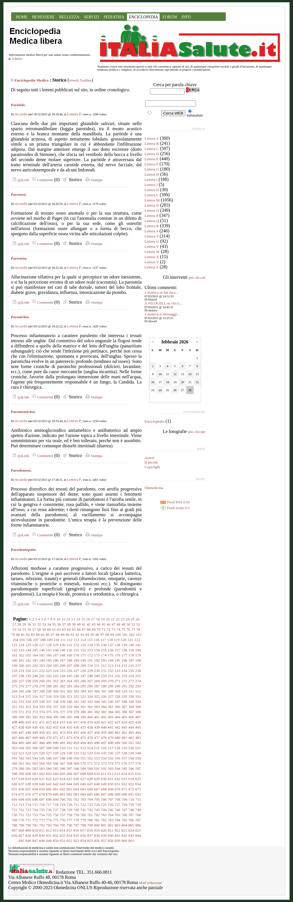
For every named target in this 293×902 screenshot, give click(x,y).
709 (124, 799)
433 (56, 727)
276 (21, 686)
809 (28, 830)
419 (90, 722)
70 (98, 629)
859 (117, 840)
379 (76, 712)
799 (90, 825)
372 (28, 712)
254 (131, 676)
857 (104, 840)
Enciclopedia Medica (32, 80)
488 (42, 743)
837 (90, 835)
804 (124, 825)
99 (112, 634)
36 (59, 624)
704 (90, 799)
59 (44, 629)
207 (69, 665)
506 (35, 748)
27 (14, 624)
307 (104, 691)
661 (56, 789)
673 (138, 789)
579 (14, 768)
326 (104, 696)
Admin (16, 58)
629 (97, 779)
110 (56, 640)
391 (28, 717)
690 (124, 794)
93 (82, 634)
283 (69, 686)
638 (28, 784)
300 (56, 691)
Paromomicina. (23, 412)
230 (97, 670)
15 (83, 619)
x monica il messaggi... (162, 314)
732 (21, 810)
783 (111, 820)
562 (28, 763)
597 (138, 768)
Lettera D (151, 154)
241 (42, 676)
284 (76, 686)
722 (83, 804)
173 (97, 655)
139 (124, 645)
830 (42, 835)
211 (97, 665)
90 (67, 634)
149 (63, 650)
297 (35, 691)
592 (104, 768)
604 (56, 774)
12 (68, 619)
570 (83, 763)
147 (49, 650)
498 (111, 743)
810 (35, 830)
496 (97, 743)
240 (35, 676)
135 (97, 645)
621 (42, 779)
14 (78, 619)
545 (42, 758)
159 (131, 650)
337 (49, 701)
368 (131, 707)
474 (76, 737)
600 (28, 774)
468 (35, 737)
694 (21, 799)
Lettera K (151, 190)
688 (111, 794)
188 (69, 660)
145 (35, 650)
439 (97, 727)
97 (102, 634)
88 (58, 634)
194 (111, 660)
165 (42, 655)
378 (69, 712)
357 (56, 707)
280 (49, 686)
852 (69, 840)
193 (104, 660)
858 (111, 840)
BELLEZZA (69, 17)
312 (138, 691)
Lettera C (151, 149)
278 (35, 686)
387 (131, 712)
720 (69, 804)
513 (83, 748)
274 (138, 681)
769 (14, 820)
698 (49, 799)
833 (63, 835)
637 (21, 784)
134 (90, 645)
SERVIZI (91, 17)
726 (111, 804)
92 (77, 634)
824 (131, 830)
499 (117, 743)
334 (28, 701)
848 (42, 840)
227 (76, 670)
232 (111, 670)
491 (63, 743)
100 (118, 634)
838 (97, 835)
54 (19, 629)
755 (49, 815)
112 (70, 640)
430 (35, 727)
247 (83, 676)
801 (104, 825)
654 (138, 784)
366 (117, 707)
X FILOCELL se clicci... (163, 303)
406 (131, 717)
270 (111, 681)
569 (76, 763)
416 (69, 722)
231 (104, 670)
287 (97, 686)
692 (138, 794)
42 (88, 624)
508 (49, 748)
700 (63, 799)
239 (28, 676)
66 (79, 629)
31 (34, 624)
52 (138, 624)
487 (35, 743)
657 (28, 789)
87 (52, 634)
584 (49, 768)
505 (28, 748)
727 (117, 804)
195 (117, 660)
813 (55, 830)
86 (48, 634)
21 (112, 619)
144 (28, 650)
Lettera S (151, 231)
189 (76, 660)
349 (131, 701)
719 (63, 804)
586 (63, 768)
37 (64, 624)
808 (21, 830)
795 (63, 825)
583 (42, 768)
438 (90, 727)
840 (111, 835)
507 (42, 748)
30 (29, 624)
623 (56, 779)
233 (117, 670)
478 (104, 737)
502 (138, 743)
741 (83, 810)
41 (84, 624)
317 (42, 696)
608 (83, 774)
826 (14, 835)
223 (49, 670)
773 (42, 820)
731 (14, 810)
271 (117, 681)
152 (83, 650)
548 (63, 758)
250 (104, 676)
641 (49, 784)
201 (28, 665)
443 (124, 727)
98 (107, 634)
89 (62, 634)
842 (124, 835)
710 (131, 799)
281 (56, 686)
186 (56, 660)
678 (42, 794)
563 (35, 763)
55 (24, 629)
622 (49, 779)
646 (83, 784)
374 (42, 712)
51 (133, 624)
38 (69, 624)
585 (56, 768)
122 (137, 640)
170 (76, 655)
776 (63, 820)
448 (28, 732)
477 (97, 737)
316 (35, 696)
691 (131, 794)
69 (93, 629)
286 (90, 686)
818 (90, 830)
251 (111, 676)
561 (21, 763)
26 (137, 619)
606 (69, 774)
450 (42, 732)
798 (83, 825)
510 (63, 748)
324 (90, 696)
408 (14, 722)
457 (90, 732)
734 (35, 810)
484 (14, 743)
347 (117, 701)
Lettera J (151, 185)
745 (111, 810)
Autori (149, 458)
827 (21, 835)
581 (28, 768)
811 (42, 830)
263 (63, 681)
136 (104, 645)
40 (79, 624)
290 (117, 686)
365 (111, 707)
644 (69, 784)
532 (83, 753)
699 (56, 799)
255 (138, 676)
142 (14, 650)
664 (76, 789)
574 (111, 763)
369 (138, 707)
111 (63, 640)
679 (49, 794)
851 (63, 840)
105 (22, 640)
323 (83, 696)
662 (63, 789)
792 (42, 825)
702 (76, 799)
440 (104, 727)
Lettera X (151, 257)
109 (49, 640)
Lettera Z (151, 267)
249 (97, 676)
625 (69, 779)
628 (90, 779)
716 (42, 804)
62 (59, 629)
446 (14, 732)
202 (35, 665)
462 (124, 732)
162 (21, 655)
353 (28, 707)
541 (14, 758)
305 (90, 691)
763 (104, 815)
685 (90, 794)
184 (42, 660)
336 (42, 701)
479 (111, 737)
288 (104, 686)
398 (76, 717)
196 (124, 660)
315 (28, 696)
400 (90, 717)
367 (124, 707)
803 (117, 825)
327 (111, 696)
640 (42, 784)
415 (62, 722)
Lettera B (151, 143)
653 (131, 784)
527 (49, 753)
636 (14, 784)
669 (111, 789)
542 (21, 758)
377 (63, 712)
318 (49, 696)
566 (56, 763)
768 (138, 815)
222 (42, 670)
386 (124, 712)
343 (90, 701)
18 (98, 619)
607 (76, 774)
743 (97, 810)
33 (44, 624)
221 (35, 670)
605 (63, 774)
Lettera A (151, 138)
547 (56, 758)
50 (128, 624)
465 (14, 737)
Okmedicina (153, 488)
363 (97, 707)
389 (14, 717)
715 (35, 804)
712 (14, 804)
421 (103, 722)
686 (97, 794)
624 (63, 779)
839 (104, 835)
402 (104, 717)
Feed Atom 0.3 (174, 508)
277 (28, 686)
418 (83, 722)
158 (124, 650)
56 (29, 629)
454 (69, 732)
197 (131, 660)
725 (104, 804)
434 (63, 727)
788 (14, 825)
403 (111, 717)
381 (90, 712)
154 (97, 650)
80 (18, 634)
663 (69, 789)
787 (138, 820)
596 (131, 768)
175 (111, 655)
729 (131, 804)
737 (56, 810)
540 (138, 753)
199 (14, 665)
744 (104, 810)
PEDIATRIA (114, 17)
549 (69, 758)
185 (49, 660)
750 (14, 815)
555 (111, 758)
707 (111, 799)
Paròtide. (18, 105)
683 (76, 794)
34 (49, 624)
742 (90, 810)
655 (14, 789)
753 (35, 815)
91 (72, 634)
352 (21, 707)
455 (76, 732)
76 (128, 629)
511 (69, 748)
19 (103, 619)
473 (69, 737)
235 (131, 670)
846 (28, 840)
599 (21, 774)
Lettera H (151, 174)
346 (111, 701)
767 (131, 815)
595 (124, 768)
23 (122, 619)
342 (83, 701)
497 (104, 743)
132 (76, 645)
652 (124, 784)
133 (83, 645)
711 (138, 799)
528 (56, 753)
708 (117, 799)
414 (55, 722)
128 (49, 645)
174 (104, 655)
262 (56, 681)
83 (33, 634)
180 (14, 660)
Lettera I (151, 179)
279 (42, 686)
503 (14, 748)
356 (49, 707)
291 (124, 686)
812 (49, 830)
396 (63, 717)
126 (35, 645)
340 (69, 701)
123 (14, 645)
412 (42, 722)
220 (28, 670)
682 (69, 794)
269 (104, 681)
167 (56, 655)
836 (83, 835)
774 (49, 820)
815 (69, 830)
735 (42, 810)
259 (35, 681)
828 (28, 835)
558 (131, 758)
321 (69, 696)
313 (14, 696)
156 (111, 650)
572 (97, 763)
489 (49, 743)
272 (124, 681)
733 (28, 810)
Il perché (151, 462)
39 (74, 624)
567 (63, 763)
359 (69, 707)
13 (73, 619)
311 (131, 691)
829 (35, 835)
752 (28, 815)
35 (54, 624)
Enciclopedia (154, 421)
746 (117, 810)
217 (138, 665)
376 (56, 712)
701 (69, 799)
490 (56, 743)
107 (36, 640)
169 (69, 655)
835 (76, 835)
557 (124, 758)
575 (117, 763)
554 (104, 758)
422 (110, 722)
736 (49, 810)
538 (124, 753)
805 (131, 825)
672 (131, 789)
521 (138, 748)
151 (76, 650)
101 (125, 634)
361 (83, 707)
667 (97, 789)
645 (76, 784)
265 (76, 681)
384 (111, 712)
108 (42, 640)
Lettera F (151, 164)
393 (42, 717)
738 (63, 810)
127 (42, 645)
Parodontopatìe (23, 549)
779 (83, 820)
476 (90, 737)
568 (69, 763)
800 (97, 825)
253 (124, 676)
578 (138, 763)
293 (138, 686)
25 (132, 619)
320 (63, 696)
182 (28, 660)
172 (90, 655)
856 (97, 840)
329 (124, 696)
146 (42, 650)
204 (49, 665)
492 (69, 743)
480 (117, 737)
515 (97, 748)
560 (14, 763)
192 (97, 660)
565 (49, 763)
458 (97, 732)
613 (117, 774)
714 (28, 804)
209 (83, 665)
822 (117, 830)
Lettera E (151, 159)
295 (21, 691)
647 (90, 784)
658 (35, 789)
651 (117, 784)
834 (69, 835)
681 (63, 794)
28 (19, 624)
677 (35, 794)
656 (21, 789)
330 (131, 696)
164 (35, 655)
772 (35, 820)
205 (56, 665)
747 (124, 810)
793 (49, 825)
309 (117, 691)
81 (23, 634)
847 (35, 840)
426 (138, 722)
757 (63, 815)
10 (58, 619)
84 (37, 634)
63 (64, 629)
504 (21, 748)
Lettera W (152, 252)
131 (69, 645)
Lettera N (151, 205)
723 (90, 804)
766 (124, 815)
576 (124, 763)
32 (39, 624)
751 (21, 815)
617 (14, 779)
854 (83, 840)
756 (56, 815)
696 (35, 799)
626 (76, 779)
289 (111, 686)
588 (76, 768)
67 (84, 629)
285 (83, 686)
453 (63, 732)
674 (14, 794)
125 (28, 645)
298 (42, 691)
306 (97, 691)
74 (118, 629)
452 (56, 732)
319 (56, 696)
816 (76, 830)
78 (138, 629)
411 (35, 722)
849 (49, 840)
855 (90, 840)
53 (14, 629)
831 (49, 835)
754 (42, 815)
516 (103, 748)
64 (69, 629)
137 (111, 645)
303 (76, 691)
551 (83, 758)
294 (14, 691)
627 (83, 779)
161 (14, 655)
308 (111, 691)
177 (124, 655)
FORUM (170, 17)
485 (21, 743)
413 (49, 722)
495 (90, 743)
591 (97, 768)
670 (117, 789)
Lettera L (151, 195)
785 (124, 820)
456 (83, 732)
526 (42, 753)
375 (49, 712)
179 (138, 655)
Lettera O (151, 210)
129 (56, 645)
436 (76, 727)
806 (138, 825)
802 (111, 825)
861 (131, 840)
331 (138, 696)
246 (76, 676)
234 (124, 670)
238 (21, 676)
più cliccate (196, 432)
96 (97, 634)
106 (29, 640)
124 (21, 645)
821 (110, 830)
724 (97, 804)
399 (83, 717)
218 (14, 670)
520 (131, 748)
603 (49, 774)
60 (49, 629)
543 (28, 758)
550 (76, 758)
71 (103, 629)
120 (123, 640)
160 (138, 650)
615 (131, 774)
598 (14, 774)
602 (42, 774)
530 (69, 753)
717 (49, 804)
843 (131, 835)
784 (117, 820)
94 (87, 634)
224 (56, 670)
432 (49, 727)
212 (103, 665)
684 (83, 794)
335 (35, 701)
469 (42, 737)
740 (76, 810)
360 (76, 707)
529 (63, 753)
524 (28, 753)
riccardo (21, 114)
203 (42, 665)
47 (113, 624)
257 (21, 681)
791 (35, 825)
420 (97, 722)
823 (124, 830)
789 (21, 825)
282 (63, 686)
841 (117, 835)
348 (124, 701)
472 (63, 737)
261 (49, 681)
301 (63, 691)
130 (63, 645)
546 (49, 758)
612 (110, 774)
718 (56, 804)
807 (14, 830)
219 (21, 670)
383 (104, 712)
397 (69, 717)
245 (69, 676)
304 (83, 691)
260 (42, 681)
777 (69, 820)
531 (76, 753)
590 (90, 768)
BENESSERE (43, 17)
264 (69, 681)
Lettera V (151, 246)
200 (21, 665)
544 (35, 758)
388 (138, 712)
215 (124, 665)
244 (63, 676)
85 (43, 634)
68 (88, 629)
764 (111, 815)
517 (110, 748)
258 (28, 681)
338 (56, 701)
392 (35, 717)
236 (138, 670)
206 (63, 665)
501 (131, 743)
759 (76, 815)
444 (131, 727)
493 (76, 743)
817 (83, 830)
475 (83, 737)
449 (35, 732)
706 (104, 799)
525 (35, 753)
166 (49, 655)
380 (83, 712)
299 (49, 691)
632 (117, 779)
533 (90, 753)
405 (124, 717)
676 (28, 794)
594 (117, 768)
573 (104, 763)
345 (104, 701)
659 (42, 789)
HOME (21, 17)
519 (124, 748)
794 (56, 825)
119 (117, 640)
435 (69, 727)
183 (35, 660)
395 (56, 717)
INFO (186, 17)
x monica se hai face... (161, 292)
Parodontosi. (21, 470)
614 (124, 774)
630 (104, 779)
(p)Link (20, 180)
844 (138, 835)
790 (28, 825)
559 (138, 758)
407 (138, 717)
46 (108, 624)
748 (131, 810)
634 (131, 779)
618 (21, 779)
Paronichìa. (20, 317)
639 (35, 784)
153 (90, 650)
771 (28, 820)
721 (76, 804)
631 (111, 779)
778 (76, 820)
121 (130, 640)
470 (49, 737)
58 (39, 629)
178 (131, 655)
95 (92, 634)
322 (76, 696)
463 (131, 732)
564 (42, 763)
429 (28, 727)
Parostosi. (19, 194)
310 (124, 691)
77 (133, 629)
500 (124, 743)
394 (49, 717)
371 (21, 712)
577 (131, 763)
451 (49, 732)
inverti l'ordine (80, 80)
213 (110, 665)
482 (131, 737)
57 (34, 629)
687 (104, 794)
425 (131, 722)
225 (63, 670)
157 (117, 650)
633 (124, 779)
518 (117, 748)
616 (138, 774)
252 (117, 676)
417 (76, 722)
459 (104, 732)
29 (24, 624)
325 (97, 696)
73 (113, 629)
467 (28, 737)
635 (138, 779)
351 (14, 707)
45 (103, 624)
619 (28, 779)
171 (83, 655)
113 (76, 640)
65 (74, 629)
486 (28, 743)
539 (131, 753)
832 (56, 835)
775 (56, 820)
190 (83, 660)
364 (104, 707)
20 (108, 619)
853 (76, 840)
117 (103, 640)
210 (90, 665)
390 (21, 717)
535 (104, 753)
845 (21, 840)
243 (56, 676)
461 (117, 732)
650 (111, 784)
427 (14, 727)
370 (14, 712)
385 (117, 712)
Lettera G (151, 169)
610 (97, 774)
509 (56, 748)
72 (108, 629)
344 (97, 701)
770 (21, 820)
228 (83, 670)
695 (28, 799)
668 (104, 789)
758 (69, 815)
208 (76, 665)
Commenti (41, 180)
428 (21, 727)
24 (127, 619)
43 (93, 624)
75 (123, 629)
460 (111, 732)
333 (21, 701)
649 (104, 784)
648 (97, 784)
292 (131, 686)
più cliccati (197, 277)
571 (90, 763)
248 (90, 676)
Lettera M (152, 200)
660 (49, 789)
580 (21, 768)
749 (138, 810)
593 (111, 768)
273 (131, 681)
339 (63, 701)
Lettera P (74, 114)
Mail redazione (150, 883)
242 (49, 676)
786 (131, 820)
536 (111, 753)
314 (21, 696)
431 (42, 727)
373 (35, 712)
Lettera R (151, 226)
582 (35, 768)
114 (83, 640)
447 (21, 732)
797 (76, 825)
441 (111, 727)
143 (21, 650)
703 (83, 799)
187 (63, 660)
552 (90, 758)
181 (21, 660)
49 (123, 624)
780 (90, 820)
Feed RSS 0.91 (175, 502)
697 (42, 799)
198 (138, 660)
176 (117, 655)
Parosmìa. (19, 258)
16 (88, 619)
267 (90, 681)
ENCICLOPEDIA (143, 17)
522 (14, 753)
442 (117, 727)
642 (56, 784)
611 (104, 774)
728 (124, 804)
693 (14, 799)
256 (14, 681)
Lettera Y (151, 262)
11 (63, 619)
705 (97, 799)
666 (90, 789)
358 (63, 707)
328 (117, 696)
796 (69, 825)
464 (138, 732)
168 (63, 655)
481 (124, 737)
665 (83, 789)
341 (76, 701)
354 (35, 707)
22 (118, 619)
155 (104, 650)
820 (103, 830)
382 (97, 712)
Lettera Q (151, 221)
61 (54, 629)
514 (90, 748)
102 (131, 634)
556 (117, 758)
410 (28, 722)
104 (15, 640)
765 (117, 815)
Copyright (152, 467)
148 (56, 650)
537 (117, 753)
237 (14, 676)
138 (117, 645)
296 (28, 691)
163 (28, 655)
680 (56, 794)
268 (97, 681)
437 (83, 727)
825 (138, 830)
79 (13, 634)
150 (69, 650)
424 (124, 722)
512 (76, 748)
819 (97, 830)
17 (93, 619)
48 (118, 624)
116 (97, 640)
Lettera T (151, 236)
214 (117, 665)
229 (90, 670)
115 (90, 640)
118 (110, 640)
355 (42, 707)
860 (124, 840)
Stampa (93, 180)
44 (98, 624)
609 (90, 774)
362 (90, 707)
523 (21, 753)
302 (69, 691)
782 (104, 820)
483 (138, 737)
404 (117, 717)
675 (21, 794)
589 (83, 768)
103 (138, 634)
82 (28, 634)
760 (83, 815)
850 (56, 840)
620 (35, 779)
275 (14, 686)
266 (83, 681)
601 (35, 774)
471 (56, 737)
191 (90, 660)
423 (117, 722)
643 (63, 784)
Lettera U (151, 241)
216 (131, 665)
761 (90, 815)
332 (14, 701)
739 (69, 810)
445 (138, 727)
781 (97, 820)
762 (97, 815)
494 (83, 743)
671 (124, 789)
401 (97, 717)
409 (21, 722)
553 (97, 758)
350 (138, 701)
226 (69, 670)
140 (131, 645)
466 (21, 737)
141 (138, 645)
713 (21, 804)
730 (138, 804)
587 (69, 768)
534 (97, 753)
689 (117, 794)
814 (62, 830)
